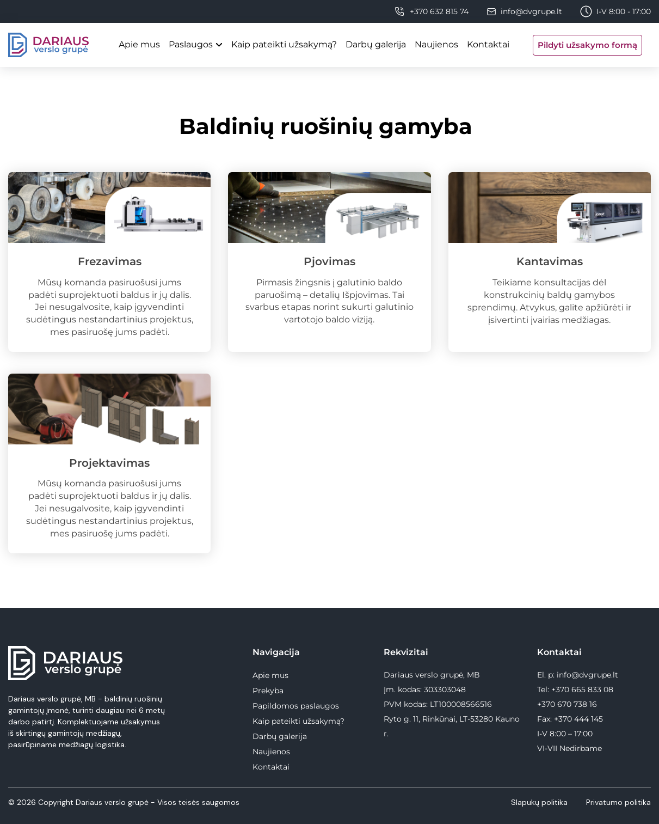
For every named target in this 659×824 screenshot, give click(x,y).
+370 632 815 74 (439, 11)
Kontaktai (488, 44)
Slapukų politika (540, 802)
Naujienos (436, 44)
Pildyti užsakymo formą (587, 45)
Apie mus (139, 44)
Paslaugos (191, 44)
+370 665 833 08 (582, 689)
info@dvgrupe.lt (531, 11)
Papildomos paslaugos (295, 706)
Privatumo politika (618, 802)
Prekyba (268, 690)
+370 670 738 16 (567, 704)
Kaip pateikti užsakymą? (284, 44)
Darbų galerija (376, 44)
